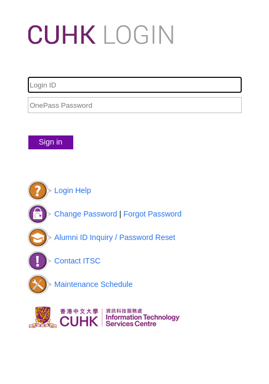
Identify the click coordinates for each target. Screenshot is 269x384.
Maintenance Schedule (94, 284)
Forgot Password (153, 214)
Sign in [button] (51, 142)
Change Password (86, 214)
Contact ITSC (78, 261)
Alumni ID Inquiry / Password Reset (115, 237)
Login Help (73, 190)
